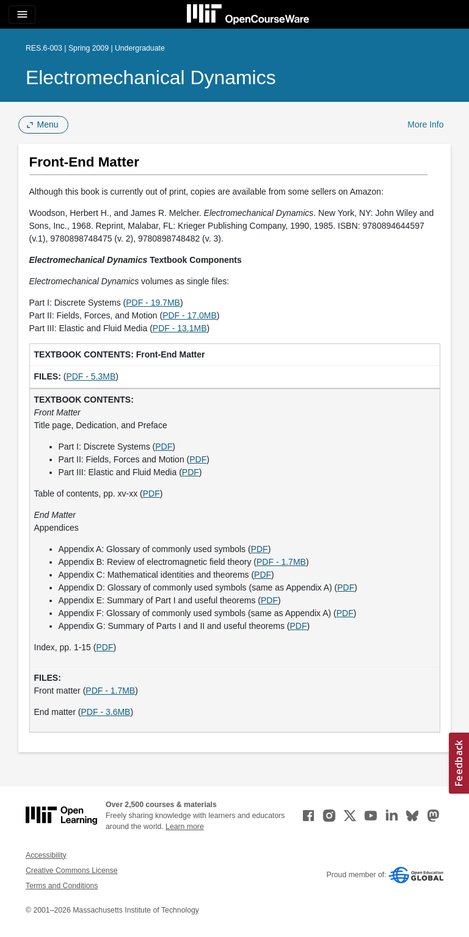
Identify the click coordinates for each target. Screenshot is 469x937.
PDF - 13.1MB (180, 328)
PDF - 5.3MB (90, 376)
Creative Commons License (71, 870)
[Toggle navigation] (22, 14)
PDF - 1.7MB (281, 562)
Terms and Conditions (62, 885)
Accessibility (46, 855)
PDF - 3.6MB (106, 712)
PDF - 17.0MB (189, 315)
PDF (163, 446)
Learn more (184, 826)
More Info (425, 124)
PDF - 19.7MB (153, 302)
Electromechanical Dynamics (151, 77)
